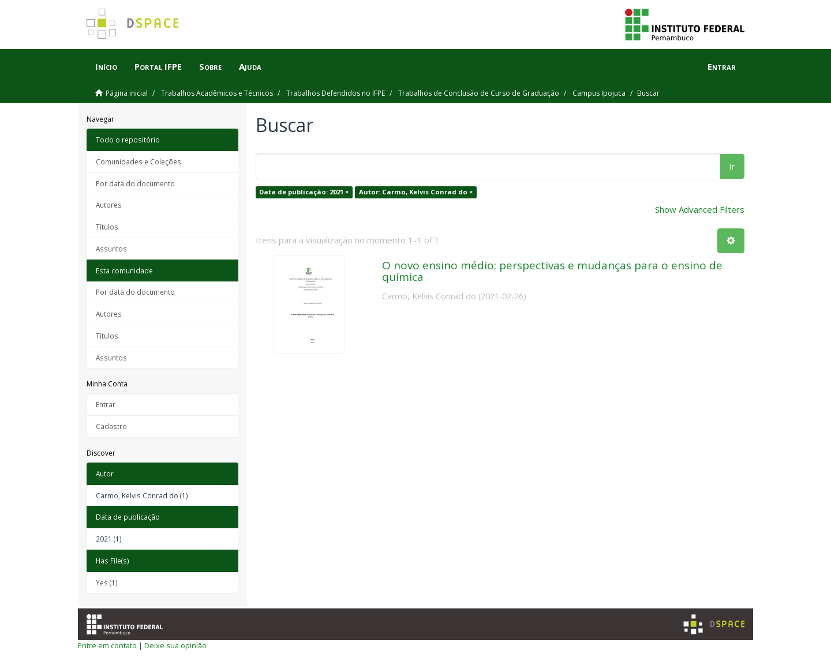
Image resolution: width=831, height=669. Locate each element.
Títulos (107, 226)
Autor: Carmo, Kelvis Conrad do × (416, 191)
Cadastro (111, 426)
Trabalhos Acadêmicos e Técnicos (217, 93)
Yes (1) (107, 582)
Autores (109, 204)
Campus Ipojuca (599, 93)
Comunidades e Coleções (138, 161)
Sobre (210, 66)
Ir (732, 166)
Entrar (105, 404)
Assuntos (111, 248)
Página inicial (127, 93)
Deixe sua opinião (175, 645)
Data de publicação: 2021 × (304, 191)
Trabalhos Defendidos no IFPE (335, 93)
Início (106, 66)
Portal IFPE (158, 66)
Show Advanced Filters (699, 209)
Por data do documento (135, 183)
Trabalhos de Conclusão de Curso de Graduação (478, 93)
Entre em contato (107, 645)
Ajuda (250, 66)
